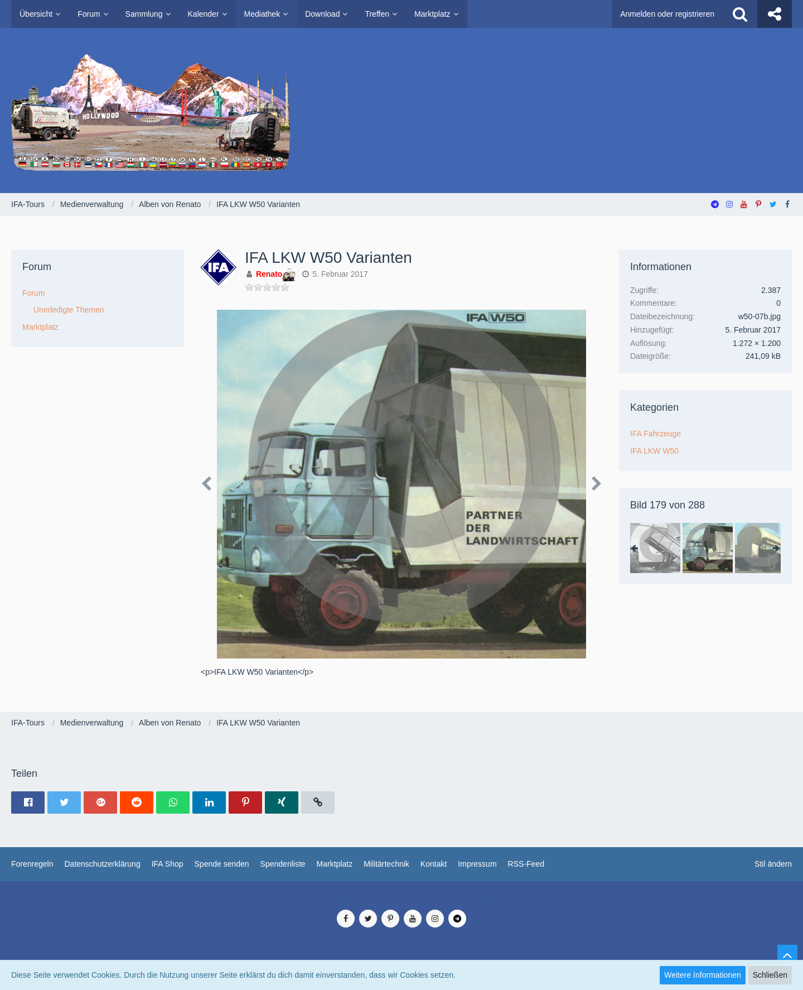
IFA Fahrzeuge (655, 433)
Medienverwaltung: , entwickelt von (401, 897)
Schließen (770, 974)
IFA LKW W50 (654, 450)
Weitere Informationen (702, 974)
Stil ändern (773, 863)
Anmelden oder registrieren (667, 13)
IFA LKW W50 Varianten (328, 257)
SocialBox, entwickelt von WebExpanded (401, 955)
